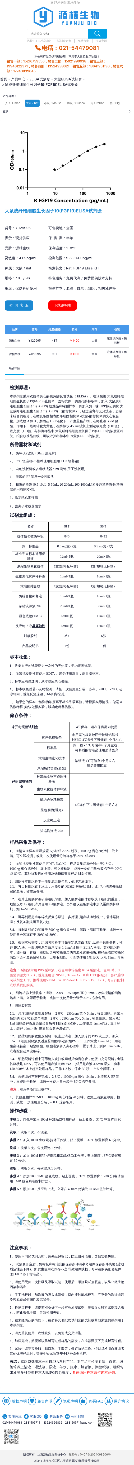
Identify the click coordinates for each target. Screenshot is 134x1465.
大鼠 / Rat (32, 103)
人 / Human (12, 103)
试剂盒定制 (64, 41)
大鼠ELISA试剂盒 (68, 79)
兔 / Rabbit (97, 103)
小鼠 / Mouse (53, 103)
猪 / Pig (115, 103)
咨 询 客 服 (19, 305)
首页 (3, 79)
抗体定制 (101, 41)
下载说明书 (62, 305)
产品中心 (18, 79)
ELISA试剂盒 (43, 41)
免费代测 (84, 41)
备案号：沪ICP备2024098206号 (90, 1454)
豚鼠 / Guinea (76, 103)
